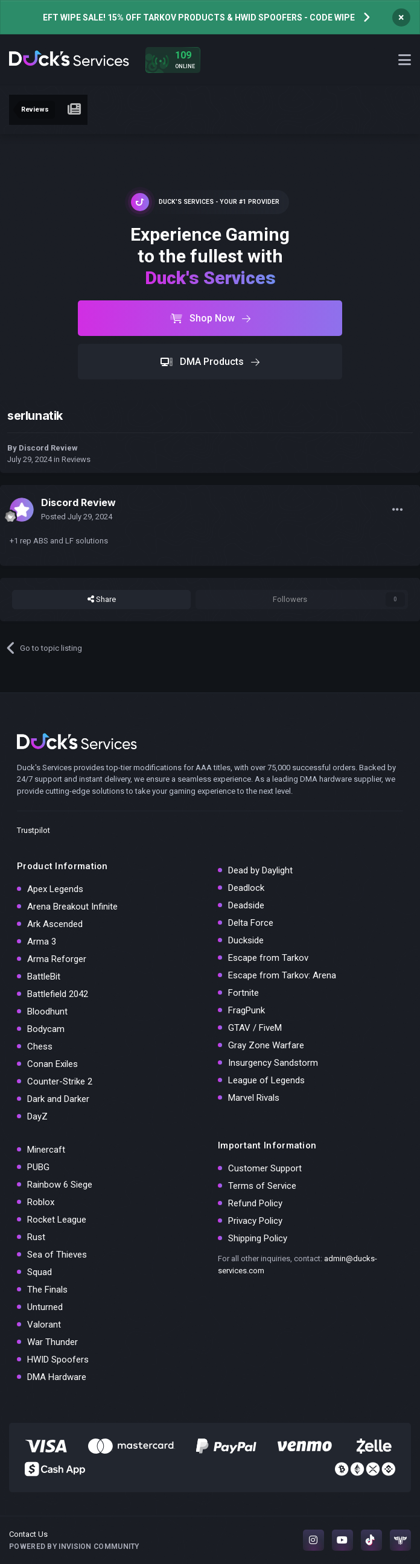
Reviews (76, 459)
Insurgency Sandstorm (273, 1062)
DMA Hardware (56, 1377)
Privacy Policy (255, 1220)
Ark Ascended (55, 924)
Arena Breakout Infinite (72, 906)
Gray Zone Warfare (266, 1045)
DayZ (37, 1116)
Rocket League (56, 1219)
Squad (39, 1272)
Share (102, 599)
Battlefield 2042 (57, 994)
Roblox (40, 1202)
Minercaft (46, 1149)
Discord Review (48, 447)
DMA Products (210, 361)
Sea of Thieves (57, 1254)
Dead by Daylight (260, 870)
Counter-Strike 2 (59, 1081)
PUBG (38, 1167)
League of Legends (266, 1080)
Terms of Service (262, 1185)
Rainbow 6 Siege (59, 1184)
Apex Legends (55, 889)
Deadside (246, 905)
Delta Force (250, 922)
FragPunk (246, 1010)
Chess (39, 1046)
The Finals (47, 1289)
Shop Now (210, 318)
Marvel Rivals (253, 1097)
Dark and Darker (58, 1099)
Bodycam (46, 1029)
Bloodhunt (47, 1011)
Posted (76, 516)
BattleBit (43, 976)
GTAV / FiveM (255, 1027)
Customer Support (265, 1168)
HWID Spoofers (58, 1359)
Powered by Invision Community (74, 1546)
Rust (36, 1237)
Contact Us (28, 1534)
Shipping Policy (257, 1238)
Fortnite (243, 992)
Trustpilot (33, 830)
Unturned (45, 1307)
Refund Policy (255, 1203)
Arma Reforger (56, 959)
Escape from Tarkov (268, 957)
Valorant (44, 1324)
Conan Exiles (52, 1064)
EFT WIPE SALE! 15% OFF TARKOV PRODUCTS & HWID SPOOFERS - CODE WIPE (199, 17)
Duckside (246, 940)
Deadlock (246, 887)
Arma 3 (41, 941)
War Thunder (52, 1342)
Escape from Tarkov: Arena (282, 975)
